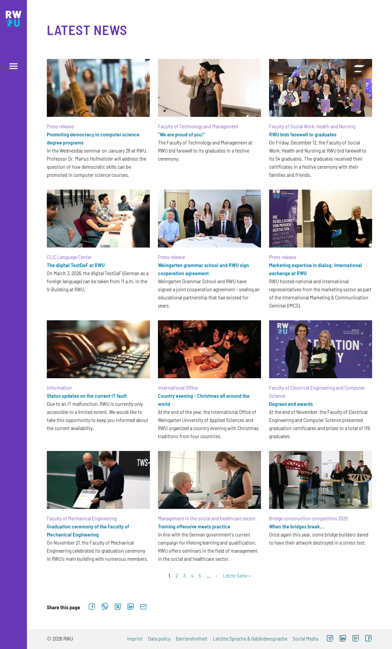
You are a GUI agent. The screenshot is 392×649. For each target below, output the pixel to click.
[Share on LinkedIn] (130, 607)
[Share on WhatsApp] (105, 607)
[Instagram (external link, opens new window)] (330, 639)
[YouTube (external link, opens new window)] (355, 639)
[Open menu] (13, 66)
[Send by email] (143, 607)
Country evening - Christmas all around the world (204, 399)
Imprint (134, 638)
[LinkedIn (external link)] (343, 639)
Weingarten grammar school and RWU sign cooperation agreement (203, 269)
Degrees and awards (291, 403)
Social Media (305, 638)
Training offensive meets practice (194, 526)
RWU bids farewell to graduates (302, 134)
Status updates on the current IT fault (87, 395)
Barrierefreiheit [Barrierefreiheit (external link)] (191, 638)
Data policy (159, 638)
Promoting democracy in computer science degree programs (93, 138)
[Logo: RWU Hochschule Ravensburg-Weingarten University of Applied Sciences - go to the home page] (13, 19)
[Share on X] (118, 607)
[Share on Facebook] (92, 607)
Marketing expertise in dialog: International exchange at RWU (315, 269)
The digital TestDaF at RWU (76, 265)
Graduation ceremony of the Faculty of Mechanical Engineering (88, 530)
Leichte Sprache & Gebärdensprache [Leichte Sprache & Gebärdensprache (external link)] (250, 638)
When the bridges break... (296, 526)
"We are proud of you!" (181, 134)
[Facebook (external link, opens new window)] (368, 639)
